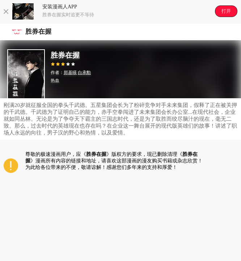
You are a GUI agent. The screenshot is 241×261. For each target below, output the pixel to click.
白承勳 (84, 72)
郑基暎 (70, 72)
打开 (226, 11)
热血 (55, 80)
